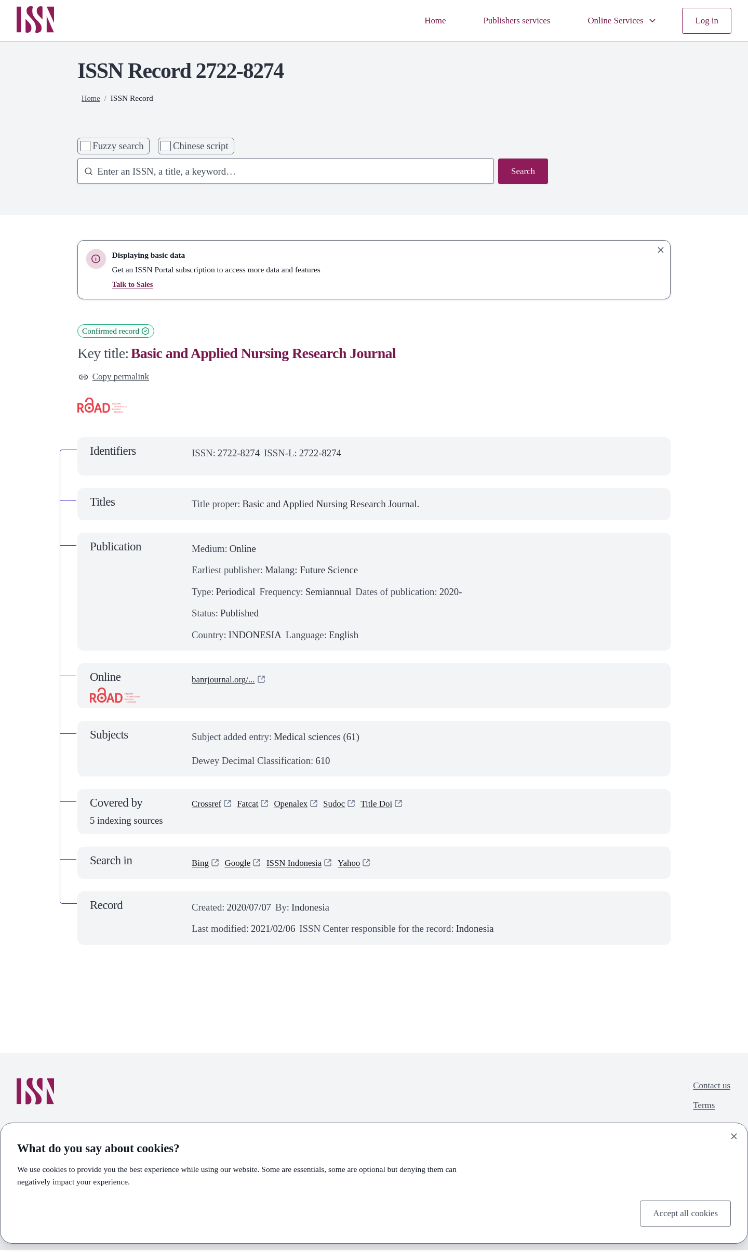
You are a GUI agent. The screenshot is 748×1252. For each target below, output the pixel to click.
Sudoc (344, 806)
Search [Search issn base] (522, 172)
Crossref (208, 806)
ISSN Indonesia (301, 864)
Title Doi (390, 806)
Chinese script (201, 145)
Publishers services (504, 20)
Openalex (298, 806)
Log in (705, 20)
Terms (701, 1109)
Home (418, 20)
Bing (201, 864)
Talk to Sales (134, 284)
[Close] (734, 1134)
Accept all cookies (682, 1212)
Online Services (617, 20)
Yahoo (361, 864)
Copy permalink (116, 377)
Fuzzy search (117, 145)
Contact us (709, 1088)
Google (240, 864)
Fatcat (252, 806)
